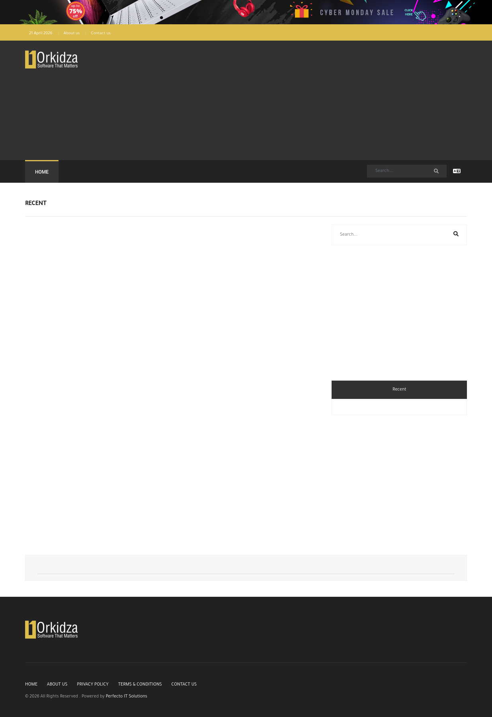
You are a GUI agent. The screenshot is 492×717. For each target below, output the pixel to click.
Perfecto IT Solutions (126, 696)
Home (42, 172)
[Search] (407, 171)
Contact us (101, 33)
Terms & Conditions (140, 684)
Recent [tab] (399, 389)
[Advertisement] (229, 100)
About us (72, 33)
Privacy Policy (92, 684)
